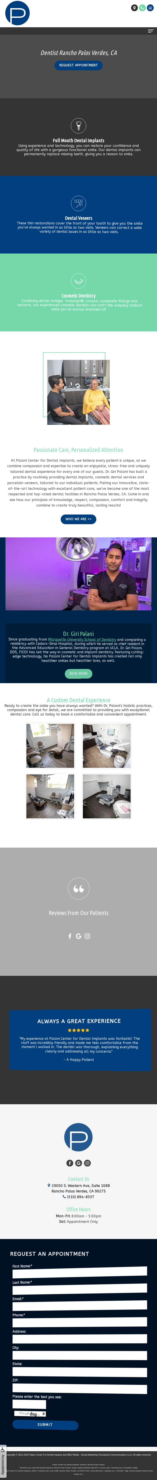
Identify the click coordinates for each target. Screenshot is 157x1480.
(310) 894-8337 (78, 1178)
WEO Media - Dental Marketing (82, 1455)
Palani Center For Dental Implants (45, 1455)
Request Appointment (78, 65)
